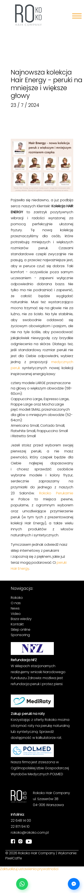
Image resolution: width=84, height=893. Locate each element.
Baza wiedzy (21, 618)
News (15, 608)
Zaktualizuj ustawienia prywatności (29, 868)
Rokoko (17, 597)
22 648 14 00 (21, 820)
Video (16, 613)
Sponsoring (20, 634)
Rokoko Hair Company (36, 853)
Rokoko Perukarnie (56, 493)
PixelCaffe (13, 858)
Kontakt (17, 624)
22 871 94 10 (20, 826)
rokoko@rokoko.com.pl (30, 832)
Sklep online (20, 629)
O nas (16, 603)
